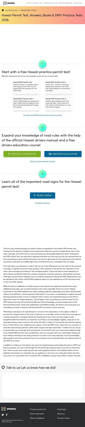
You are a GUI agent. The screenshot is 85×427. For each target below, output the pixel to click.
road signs (77, 3)
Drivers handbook (65, 3)
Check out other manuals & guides (42, 161)
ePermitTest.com (11, 10)
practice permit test (34, 3)
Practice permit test (38, 409)
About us (61, 414)
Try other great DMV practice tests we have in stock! (42, 115)
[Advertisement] (42, 41)
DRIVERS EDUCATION (62, 154)
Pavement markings (42, 203)
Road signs (61, 409)
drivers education (50, 3)
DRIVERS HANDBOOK (22, 153)
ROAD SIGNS (42, 195)
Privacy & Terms (63, 418)
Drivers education (37, 414)
